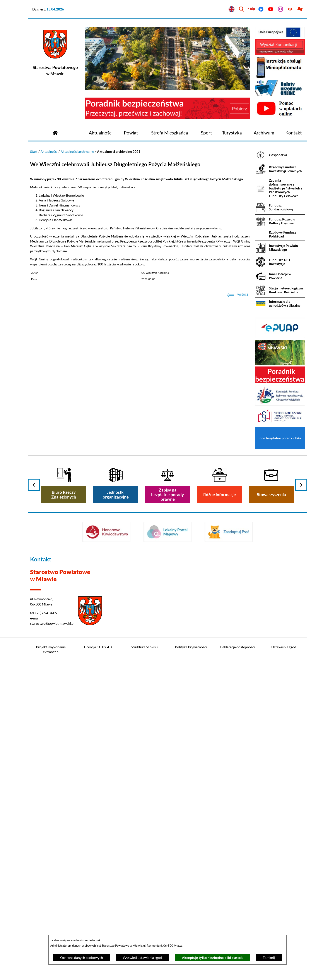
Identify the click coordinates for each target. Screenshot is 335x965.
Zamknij (269, 957)
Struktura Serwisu (144, 647)
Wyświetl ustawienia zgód (142, 957)
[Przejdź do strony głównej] (55, 132)
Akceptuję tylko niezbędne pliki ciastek (212, 957)
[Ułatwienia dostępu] (290, 9)
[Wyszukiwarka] (241, 9)
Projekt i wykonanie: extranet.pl (51, 649)
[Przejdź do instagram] (280, 9)
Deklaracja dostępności (237, 647)
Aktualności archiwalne (77, 151)
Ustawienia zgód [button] (283, 647)
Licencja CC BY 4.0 (98, 647)
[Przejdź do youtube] (271, 9)
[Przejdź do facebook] (261, 9)
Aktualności (49, 151)
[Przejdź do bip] (251, 9)
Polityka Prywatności (191, 647)
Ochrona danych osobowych (81, 957)
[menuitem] (100, 133)
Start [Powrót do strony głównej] (34, 151)
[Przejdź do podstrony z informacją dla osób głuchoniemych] (300, 9)
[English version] (232, 9)
